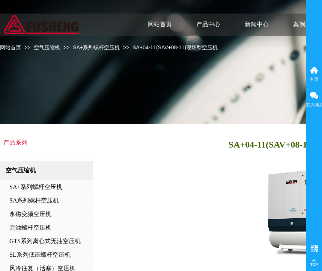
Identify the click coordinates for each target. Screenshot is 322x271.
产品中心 (208, 24)
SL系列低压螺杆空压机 (40, 254)
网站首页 (10, 47)
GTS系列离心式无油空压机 (45, 241)
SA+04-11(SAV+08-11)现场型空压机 (175, 47)
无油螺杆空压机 (30, 227)
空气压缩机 (47, 47)
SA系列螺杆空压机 (34, 200)
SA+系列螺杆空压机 (96, 47)
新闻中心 (257, 24)
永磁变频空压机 (30, 214)
